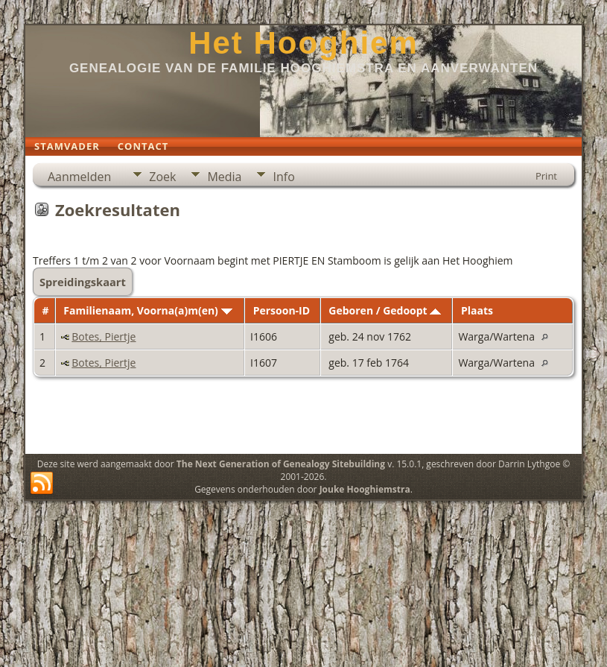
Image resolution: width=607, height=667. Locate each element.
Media (224, 176)
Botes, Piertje (103, 336)
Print (546, 176)
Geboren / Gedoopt (384, 310)
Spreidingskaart (82, 281)
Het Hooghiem (303, 42)
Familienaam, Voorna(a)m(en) (147, 310)
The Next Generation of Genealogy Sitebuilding (281, 464)
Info (283, 176)
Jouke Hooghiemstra (365, 489)
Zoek (162, 176)
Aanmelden (79, 176)
